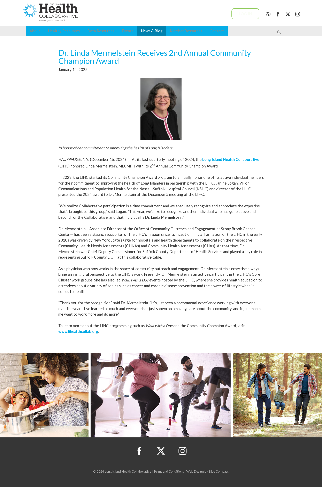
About (35, 31)
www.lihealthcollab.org (78, 331)
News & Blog (151, 31)
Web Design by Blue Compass (207, 471)
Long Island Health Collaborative (230, 159)
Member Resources (186, 31)
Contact (217, 31)
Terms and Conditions (168, 471)
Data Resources (100, 31)
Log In (245, 13)
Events (127, 31)
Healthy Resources (64, 31)
